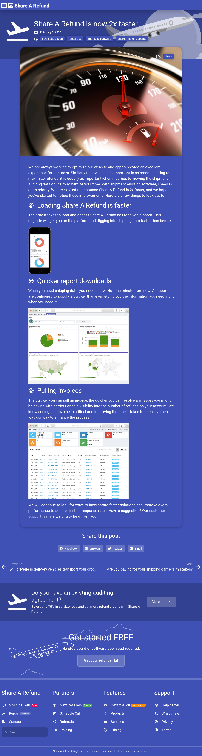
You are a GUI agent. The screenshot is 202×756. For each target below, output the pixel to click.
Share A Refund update (131, 38)
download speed (52, 38)
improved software (99, 38)
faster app (75, 38)
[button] (69, 548)
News (168, 56)
